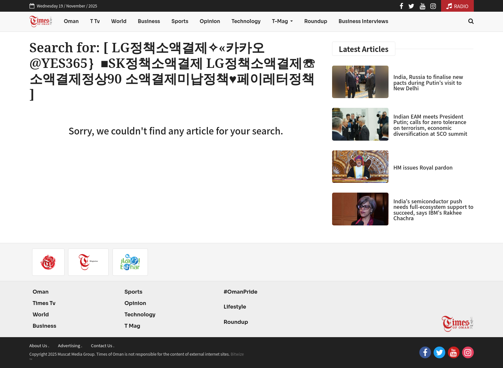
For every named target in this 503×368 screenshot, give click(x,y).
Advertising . (70, 345)
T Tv (95, 21)
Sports (180, 21)
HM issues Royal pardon (423, 167)
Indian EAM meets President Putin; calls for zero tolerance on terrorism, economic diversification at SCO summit (430, 124)
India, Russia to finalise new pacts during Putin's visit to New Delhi (428, 82)
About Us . (39, 345)
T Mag (132, 326)
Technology (246, 21)
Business (149, 21)
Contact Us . (102, 345)
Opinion (210, 21)
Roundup (315, 21)
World (118, 21)
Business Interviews (363, 21)
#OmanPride (240, 291)
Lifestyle (234, 306)
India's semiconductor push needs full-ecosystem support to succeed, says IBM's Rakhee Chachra (433, 209)
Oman (71, 21)
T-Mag (280, 21)
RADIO (457, 6)
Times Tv (44, 303)
